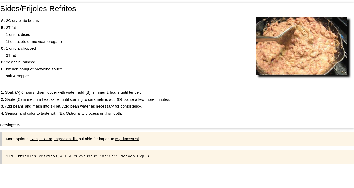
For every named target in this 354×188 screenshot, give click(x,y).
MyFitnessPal (127, 139)
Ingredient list (66, 139)
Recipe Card (41, 139)
